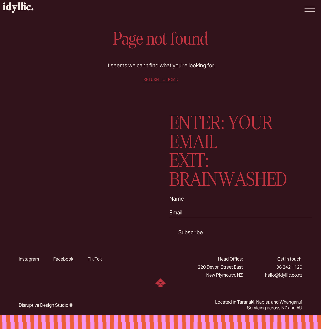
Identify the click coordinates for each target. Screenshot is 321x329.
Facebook (63, 259)
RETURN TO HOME (160, 79)
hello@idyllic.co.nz (283, 275)
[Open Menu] (310, 8)
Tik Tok (95, 259)
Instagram (29, 259)
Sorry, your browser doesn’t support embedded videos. (80, 175)
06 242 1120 (289, 267)
